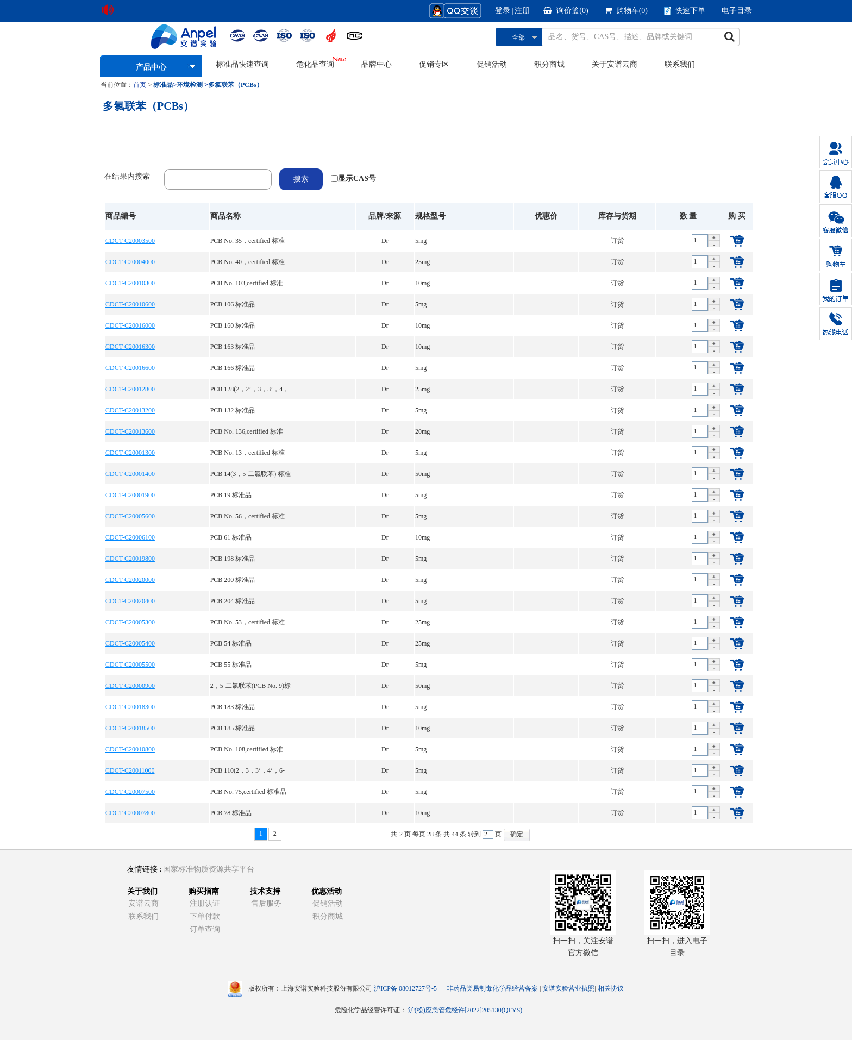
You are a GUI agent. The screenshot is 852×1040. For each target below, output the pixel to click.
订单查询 (205, 929)
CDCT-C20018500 (130, 728)
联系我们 (680, 64)
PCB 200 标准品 (232, 580)
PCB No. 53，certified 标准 (247, 622)
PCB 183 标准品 (232, 707)
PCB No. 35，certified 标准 (247, 241)
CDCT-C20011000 (129, 770)
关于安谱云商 (614, 64)
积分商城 (549, 64)
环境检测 (190, 85)
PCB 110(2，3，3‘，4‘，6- (247, 770)
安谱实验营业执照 (568, 988)
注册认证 (205, 903)
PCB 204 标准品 (232, 601)
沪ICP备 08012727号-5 (405, 988)
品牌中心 (376, 64)
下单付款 (205, 916)
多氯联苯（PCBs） (235, 85)
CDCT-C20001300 (130, 452)
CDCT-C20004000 (130, 262)
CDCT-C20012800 (130, 389)
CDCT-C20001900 (130, 495)
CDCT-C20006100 (130, 537)
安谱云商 (143, 903)
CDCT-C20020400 (130, 601)
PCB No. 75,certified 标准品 (248, 791)
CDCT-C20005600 (130, 516)
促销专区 (434, 64)
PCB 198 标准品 (232, 558)
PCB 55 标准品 (231, 664)
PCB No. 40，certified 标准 (247, 262)
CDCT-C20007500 (130, 791)
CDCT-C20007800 (130, 813)
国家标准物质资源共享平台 (208, 869)
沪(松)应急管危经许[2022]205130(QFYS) (465, 1010)
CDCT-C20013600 (130, 431)
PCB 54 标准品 (231, 643)
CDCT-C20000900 (130, 686)
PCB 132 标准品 (232, 410)
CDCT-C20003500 (130, 241)
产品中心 (151, 67)
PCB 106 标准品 (232, 304)
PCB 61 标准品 (231, 537)
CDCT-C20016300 (130, 346)
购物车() (626, 11)
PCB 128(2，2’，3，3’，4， (250, 389)
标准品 (163, 85)
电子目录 (737, 11)
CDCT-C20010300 (130, 283)
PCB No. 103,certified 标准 (246, 283)
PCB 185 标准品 (232, 728)
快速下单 (684, 11)
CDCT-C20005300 (130, 622)
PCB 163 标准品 (232, 346)
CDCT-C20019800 (130, 558)
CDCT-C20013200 (130, 410)
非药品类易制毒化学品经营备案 (493, 988)
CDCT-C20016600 (130, 368)
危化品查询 (315, 64)
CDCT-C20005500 (130, 664)
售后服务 (266, 903)
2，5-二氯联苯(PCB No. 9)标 (250, 686)
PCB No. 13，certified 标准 (247, 452)
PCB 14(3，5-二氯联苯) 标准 (250, 474)
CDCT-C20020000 (130, 580)
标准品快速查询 (242, 64)
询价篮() (565, 11)
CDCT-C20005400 (130, 643)
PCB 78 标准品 (231, 813)
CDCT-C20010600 (130, 304)
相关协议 (611, 988)
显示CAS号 (357, 178)
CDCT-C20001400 (130, 474)
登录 (502, 11)
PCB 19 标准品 (231, 495)
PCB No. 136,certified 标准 (246, 431)
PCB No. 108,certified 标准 (246, 749)
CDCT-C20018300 (130, 707)
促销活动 (492, 64)
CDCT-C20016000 (130, 325)
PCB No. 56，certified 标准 (247, 516)
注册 (522, 11)
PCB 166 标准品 (232, 368)
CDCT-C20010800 (130, 749)
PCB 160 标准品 (232, 325)
